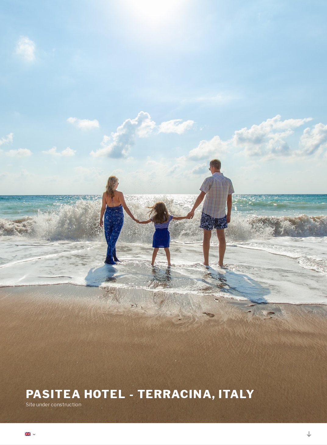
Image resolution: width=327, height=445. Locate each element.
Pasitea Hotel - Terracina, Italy (140, 394)
